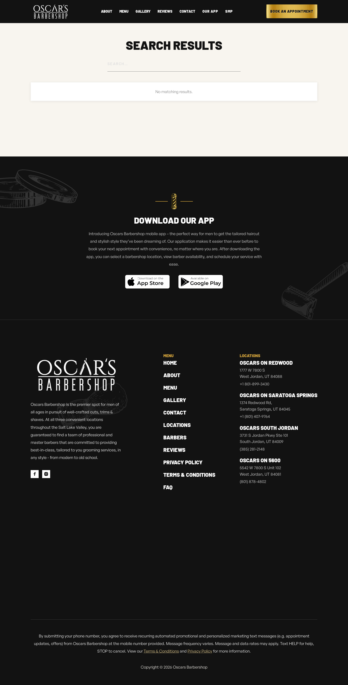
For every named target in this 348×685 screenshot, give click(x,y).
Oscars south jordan (269, 428)
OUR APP (210, 11)
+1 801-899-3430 (254, 384)
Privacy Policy (200, 651)
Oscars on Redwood (266, 363)
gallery (174, 400)
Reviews (174, 450)
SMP (229, 11)
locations (177, 425)
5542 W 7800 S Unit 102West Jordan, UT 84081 (260, 471)
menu (170, 387)
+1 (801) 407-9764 (255, 416)
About (171, 375)
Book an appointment (291, 11)
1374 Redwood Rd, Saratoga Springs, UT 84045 (265, 406)
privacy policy (183, 462)
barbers (174, 437)
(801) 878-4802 (253, 481)
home (170, 362)
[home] (51, 11)
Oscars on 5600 (260, 460)
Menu (124, 11)
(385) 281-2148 (252, 449)
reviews (165, 11)
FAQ (168, 487)
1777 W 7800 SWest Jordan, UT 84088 (261, 373)
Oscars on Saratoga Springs (278, 395)
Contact (187, 11)
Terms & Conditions (189, 474)
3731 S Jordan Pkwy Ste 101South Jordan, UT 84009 (264, 438)
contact (174, 412)
